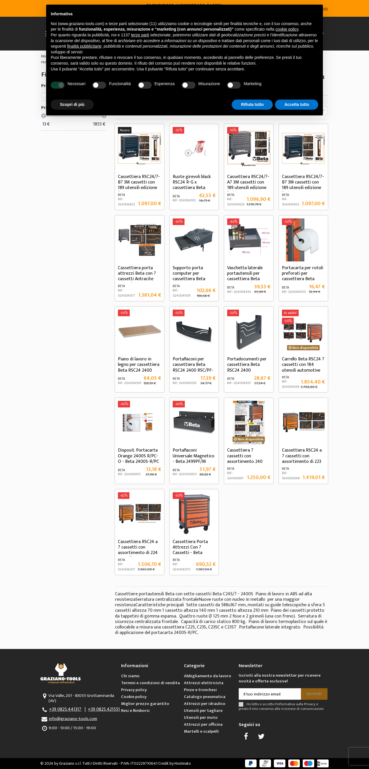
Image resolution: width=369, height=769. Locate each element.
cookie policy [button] (287, 29)
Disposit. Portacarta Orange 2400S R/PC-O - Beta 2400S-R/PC (138, 455)
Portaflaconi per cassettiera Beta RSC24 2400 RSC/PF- (193, 364)
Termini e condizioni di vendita (150, 682)
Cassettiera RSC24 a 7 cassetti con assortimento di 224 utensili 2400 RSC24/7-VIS (138, 553)
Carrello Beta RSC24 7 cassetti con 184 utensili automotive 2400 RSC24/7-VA (303, 367)
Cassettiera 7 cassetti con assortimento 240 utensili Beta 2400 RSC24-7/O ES (245, 461)
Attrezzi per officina (203, 724)
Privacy (309, 704)
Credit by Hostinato (174, 763)
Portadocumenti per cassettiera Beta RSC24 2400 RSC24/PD (247, 367)
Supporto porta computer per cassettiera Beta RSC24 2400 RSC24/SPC (189, 279)
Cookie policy (133, 696)
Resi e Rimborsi (135, 710)
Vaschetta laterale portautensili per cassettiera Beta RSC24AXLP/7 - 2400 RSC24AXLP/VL (247, 279)
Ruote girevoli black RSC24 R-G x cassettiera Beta (192, 182)
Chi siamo (130, 676)
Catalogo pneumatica (204, 696)
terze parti (140, 35)
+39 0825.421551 (104, 709)
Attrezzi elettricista (203, 682)
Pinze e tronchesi (200, 689)
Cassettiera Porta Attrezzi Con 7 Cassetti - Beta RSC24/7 (190, 550)
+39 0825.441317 (65, 709)
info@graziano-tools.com (73, 718)
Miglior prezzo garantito (145, 703)
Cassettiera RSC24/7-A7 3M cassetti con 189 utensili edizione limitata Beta (248, 185)
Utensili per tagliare (203, 710)
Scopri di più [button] (72, 104)
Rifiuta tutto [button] (252, 104)
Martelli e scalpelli (201, 731)
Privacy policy (134, 689)
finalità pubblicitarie (84, 46)
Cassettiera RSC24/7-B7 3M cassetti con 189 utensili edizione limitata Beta (139, 185)
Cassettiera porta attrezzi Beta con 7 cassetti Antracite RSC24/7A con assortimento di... (137, 279)
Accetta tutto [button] (296, 104)
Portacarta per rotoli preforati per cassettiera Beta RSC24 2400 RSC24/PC (302, 279)
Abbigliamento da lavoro (207, 676)
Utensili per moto (201, 717)
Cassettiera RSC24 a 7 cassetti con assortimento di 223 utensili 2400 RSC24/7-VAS (302, 461)
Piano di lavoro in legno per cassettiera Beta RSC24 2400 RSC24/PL (138, 367)
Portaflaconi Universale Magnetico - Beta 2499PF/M (193, 455)
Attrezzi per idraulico (204, 703)
